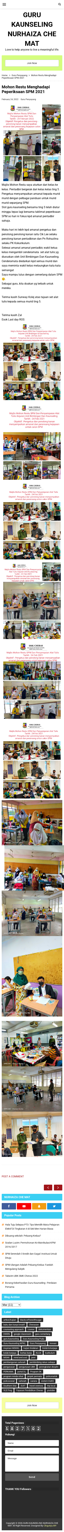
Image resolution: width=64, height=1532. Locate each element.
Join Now (32, 63)
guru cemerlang (42, 1334)
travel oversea (36, 1385)
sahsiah (22, 1381)
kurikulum (50, 1353)
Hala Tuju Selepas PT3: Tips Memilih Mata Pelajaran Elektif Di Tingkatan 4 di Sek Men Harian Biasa (32, 1226)
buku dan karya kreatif (14, 1324)
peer (33, 1357)
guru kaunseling (11, 1338)
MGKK (6, 1357)
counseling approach (13, 1329)
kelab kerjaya (9, 1353)
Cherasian (34, 1324)
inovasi (53, 1343)
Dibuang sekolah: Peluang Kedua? (23, 1235)
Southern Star (10, 1385)
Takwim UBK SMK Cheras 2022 (21, 1276)
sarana (33, 1381)
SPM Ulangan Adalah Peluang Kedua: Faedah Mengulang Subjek (29, 1266)
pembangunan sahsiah (14, 1362)
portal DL (21, 1371)
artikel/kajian (9, 1320)
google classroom (22, 1334)
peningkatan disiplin (48, 1367)
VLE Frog (7, 1390)
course (31, 1329)
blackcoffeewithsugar (30, 1320)
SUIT (23, 1385)
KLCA (38, 1353)
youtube (51, 1390)
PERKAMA (8, 1371)
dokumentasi (44, 1329)
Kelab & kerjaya (49, 1348)
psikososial (9, 1381)
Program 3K (35, 1371)
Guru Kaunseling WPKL (14, 1343)
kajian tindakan (31, 1348)
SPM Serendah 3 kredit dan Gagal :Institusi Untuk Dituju (31, 1255)
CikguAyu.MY (50, 1525)
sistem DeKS (47, 1381)
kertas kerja (26, 1353)
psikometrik (51, 1376)
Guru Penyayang (28, 99)
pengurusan (9, 1367)
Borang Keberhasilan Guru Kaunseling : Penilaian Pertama (31, 1284)
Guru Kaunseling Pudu (33, 1338)
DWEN (6, 1334)
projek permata (34, 1376)
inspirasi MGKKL (11, 1348)
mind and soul (20, 1357)
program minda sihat (13, 1376)
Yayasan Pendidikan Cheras (29, 1390)
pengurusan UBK (27, 1367)
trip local (51, 1385)
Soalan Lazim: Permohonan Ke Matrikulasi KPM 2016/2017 (30, 1244)
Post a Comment (13, 1176)
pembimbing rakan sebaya (42, 1362)
